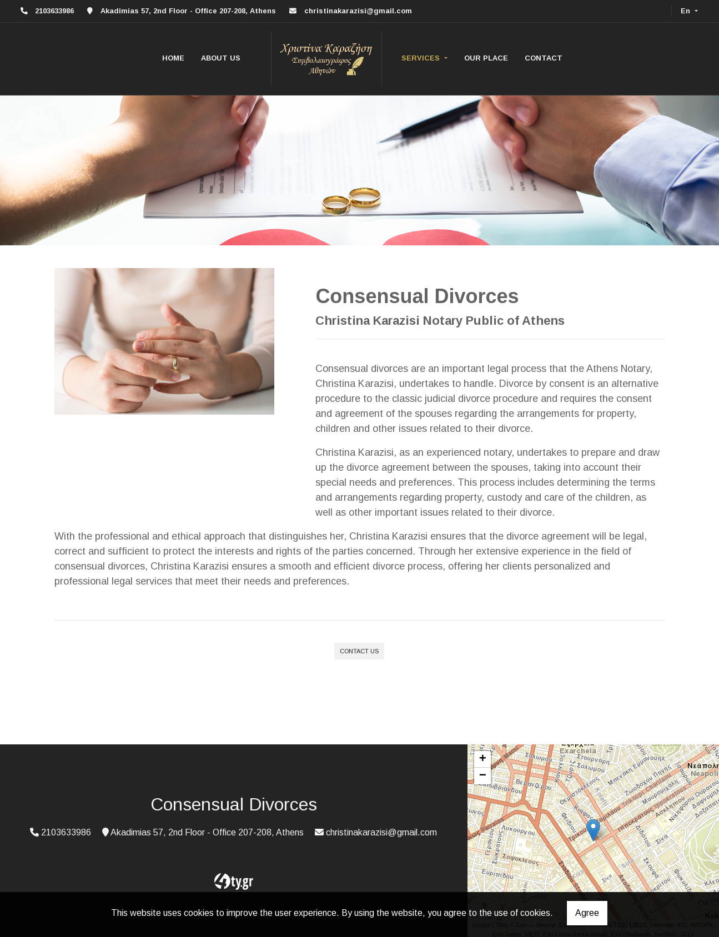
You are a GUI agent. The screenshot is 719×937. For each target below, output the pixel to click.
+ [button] (482, 759)
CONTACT (543, 58)
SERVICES (421, 58)
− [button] (482, 776)
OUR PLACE (486, 58)
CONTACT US (359, 651)
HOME (173, 58)
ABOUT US (220, 58)
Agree (587, 913)
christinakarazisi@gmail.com (358, 11)
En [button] (686, 11)
